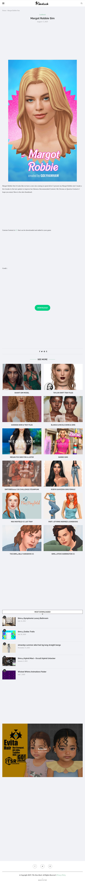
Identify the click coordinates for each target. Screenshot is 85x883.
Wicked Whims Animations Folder (32, 672)
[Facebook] (35, 866)
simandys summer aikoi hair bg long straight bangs (39, 645)
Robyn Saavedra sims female (63, 489)
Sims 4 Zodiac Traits (26, 632)
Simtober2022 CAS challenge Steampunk (22, 489)
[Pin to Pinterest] (44, 351)
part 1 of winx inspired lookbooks (63, 522)
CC (16, 230)
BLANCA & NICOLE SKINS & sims (63, 425)
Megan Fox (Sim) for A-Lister (22, 457)
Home (4, 10)
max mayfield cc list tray (22, 522)
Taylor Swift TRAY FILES (63, 393)
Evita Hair (42, 749)
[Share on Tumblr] (46, 351)
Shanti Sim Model (21, 393)
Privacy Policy (61, 875)
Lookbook (42, 15)
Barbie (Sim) (63, 457)
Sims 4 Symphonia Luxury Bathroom (33, 618)
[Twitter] (42, 866)
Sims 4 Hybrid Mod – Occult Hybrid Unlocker (36, 658)
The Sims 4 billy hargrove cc (22, 554)
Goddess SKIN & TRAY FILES (22, 425)
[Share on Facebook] (39, 351)
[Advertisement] (42, 41)
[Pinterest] (50, 866)
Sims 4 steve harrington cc (63, 554)
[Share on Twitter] (42, 351)
